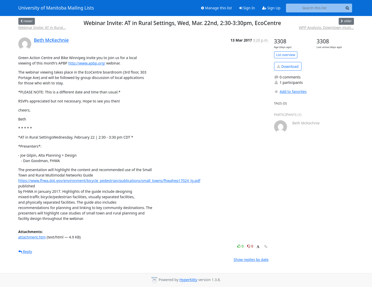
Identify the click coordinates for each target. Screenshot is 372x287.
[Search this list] (314, 8)
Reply (25, 251)
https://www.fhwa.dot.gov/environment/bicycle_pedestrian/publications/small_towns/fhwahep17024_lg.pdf (109, 180)
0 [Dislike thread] (250, 246)
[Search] (347, 8)
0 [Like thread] (240, 246)
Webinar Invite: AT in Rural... (42, 27)
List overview (285, 55)
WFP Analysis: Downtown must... (326, 27)
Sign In (247, 7)
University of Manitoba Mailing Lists (56, 8)
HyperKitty (188, 279)
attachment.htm (32, 237)
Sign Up (271, 7)
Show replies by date (251, 259)
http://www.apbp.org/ (86, 63)
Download (287, 66)
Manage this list (216, 7)
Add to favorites (290, 91)
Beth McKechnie (51, 40)
